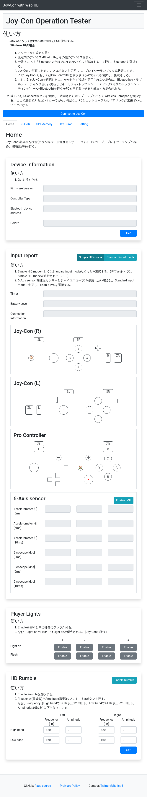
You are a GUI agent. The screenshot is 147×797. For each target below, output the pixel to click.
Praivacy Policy (70, 786)
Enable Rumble (124, 680)
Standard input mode (120, 257)
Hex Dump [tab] (65, 124)
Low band (16, 740)
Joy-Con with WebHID (21, 5)
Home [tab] (10, 124)
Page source (43, 786)
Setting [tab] (83, 124)
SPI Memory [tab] (44, 124)
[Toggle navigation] (139, 5)
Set (128, 750)
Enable (62, 647)
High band (17, 730)
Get (128, 233)
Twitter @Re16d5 (111, 786)
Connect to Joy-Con (73, 113)
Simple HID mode (90, 257)
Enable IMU (123, 500)
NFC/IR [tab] (25, 124)
